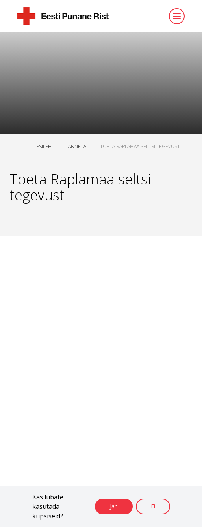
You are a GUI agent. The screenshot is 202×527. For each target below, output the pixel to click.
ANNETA (77, 146)
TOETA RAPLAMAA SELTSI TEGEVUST (140, 146)
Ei (153, 506)
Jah (114, 506)
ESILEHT (45, 146)
